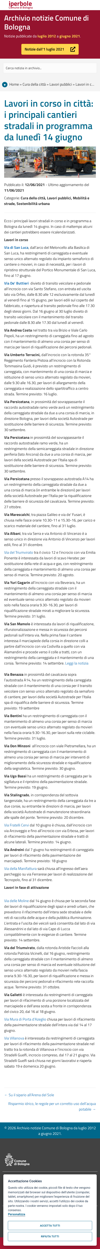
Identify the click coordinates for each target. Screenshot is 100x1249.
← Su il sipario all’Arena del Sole (29, 1095)
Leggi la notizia (76, 663)
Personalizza (16, 1214)
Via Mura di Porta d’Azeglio (25, 1019)
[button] (50, 49)
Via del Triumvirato (18, 552)
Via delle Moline (17, 901)
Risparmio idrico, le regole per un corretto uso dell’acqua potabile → (52, 1106)
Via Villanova (14, 1038)
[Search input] (50, 68)
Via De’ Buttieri (17, 283)
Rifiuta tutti (50, 1236)
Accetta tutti (50, 1225)
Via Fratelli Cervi (16, 825)
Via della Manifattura (20, 868)
